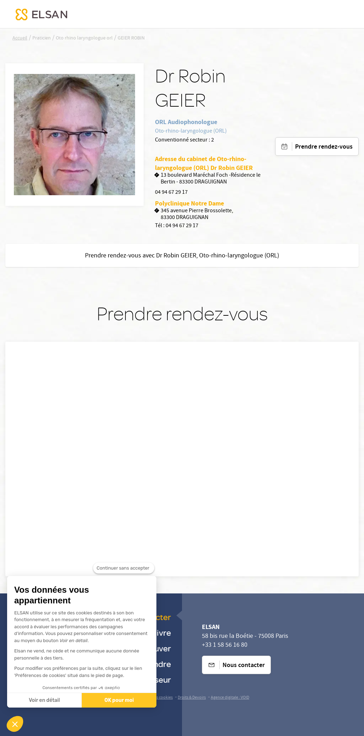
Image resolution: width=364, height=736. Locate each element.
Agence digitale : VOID (230, 697)
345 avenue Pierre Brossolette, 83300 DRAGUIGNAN (194, 215)
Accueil (19, 38)
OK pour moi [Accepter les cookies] (119, 700)
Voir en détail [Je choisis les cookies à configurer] (44, 700)
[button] (14, 723)
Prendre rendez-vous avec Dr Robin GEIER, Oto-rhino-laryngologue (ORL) (182, 256)
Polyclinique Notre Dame (189, 203)
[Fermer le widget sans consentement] (123, 576)
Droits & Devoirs (192, 697)
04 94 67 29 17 (171, 192)
